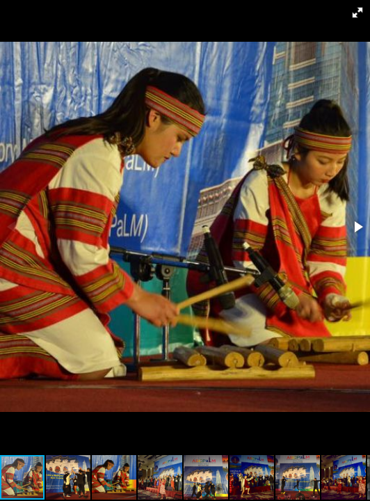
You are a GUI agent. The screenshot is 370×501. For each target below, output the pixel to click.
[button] (357, 12)
